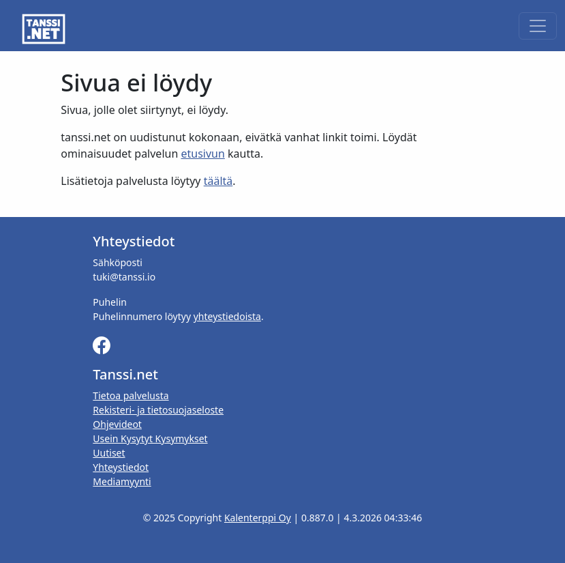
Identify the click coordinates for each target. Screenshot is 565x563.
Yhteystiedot (121, 467)
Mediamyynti (122, 481)
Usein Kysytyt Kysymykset (150, 438)
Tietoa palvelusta (130, 395)
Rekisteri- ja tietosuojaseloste (158, 409)
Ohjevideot (117, 424)
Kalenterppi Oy (257, 517)
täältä (218, 180)
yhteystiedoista (227, 316)
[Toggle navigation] (538, 26)
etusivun (202, 153)
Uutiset (109, 452)
